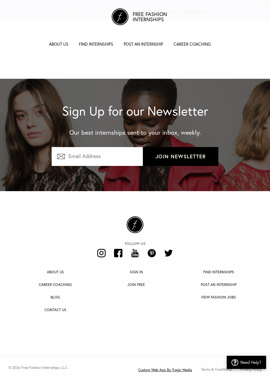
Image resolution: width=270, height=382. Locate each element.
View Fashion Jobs (218, 297)
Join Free (136, 284)
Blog (55, 297)
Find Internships (96, 44)
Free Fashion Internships (150, 17)
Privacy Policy (251, 369)
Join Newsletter (180, 156)
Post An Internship (218, 284)
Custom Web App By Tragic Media (165, 369)
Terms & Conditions (216, 369)
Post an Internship (143, 44)
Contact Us (55, 309)
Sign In (136, 271)
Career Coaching (192, 44)
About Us (58, 44)
